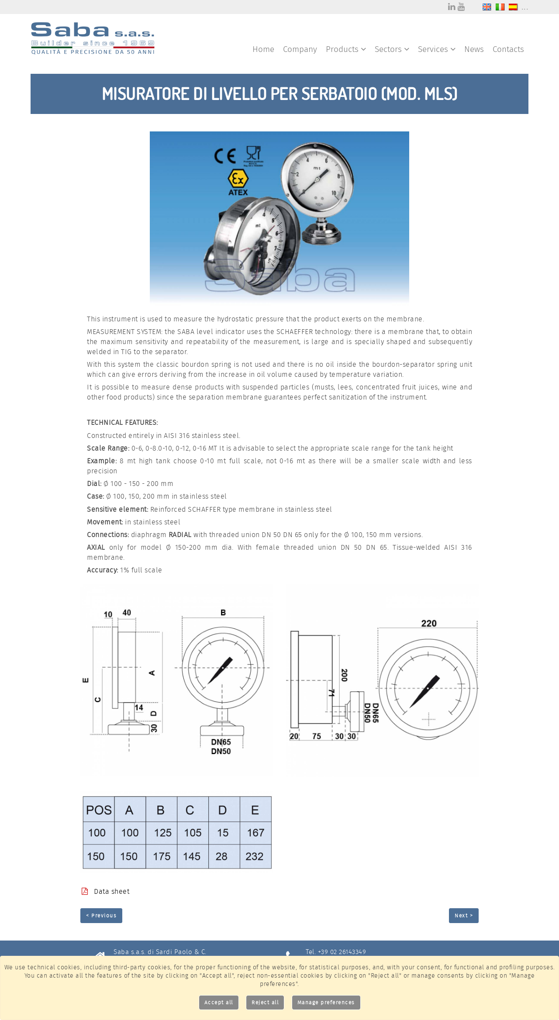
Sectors (392, 49)
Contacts (508, 49)
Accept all (218, 1002)
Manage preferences (326, 1002)
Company (300, 49)
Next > (464, 915)
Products (346, 49)
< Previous (101, 915)
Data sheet (105, 891)
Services (436, 49)
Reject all (265, 1002)
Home (263, 49)
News (474, 49)
